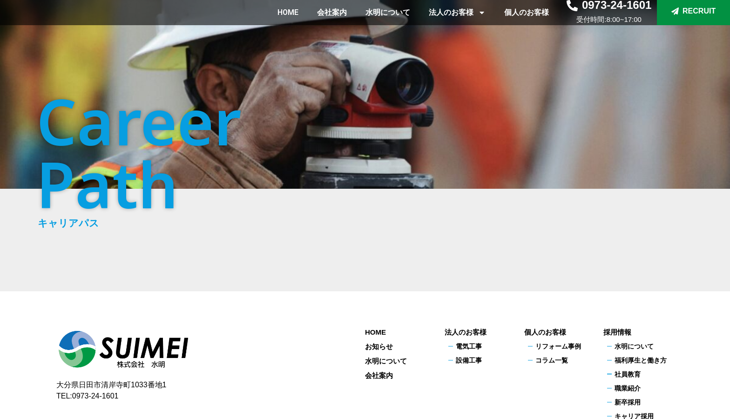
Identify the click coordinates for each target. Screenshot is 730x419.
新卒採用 (628, 402)
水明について (387, 23)
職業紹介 (628, 388)
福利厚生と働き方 (641, 360)
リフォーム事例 (558, 346)
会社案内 (332, 23)
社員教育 (628, 374)
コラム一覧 (551, 360)
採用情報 (617, 332)
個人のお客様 (526, 23)
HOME (287, 23)
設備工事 (469, 360)
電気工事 (469, 346)
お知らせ (379, 346)
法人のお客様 (457, 23)
